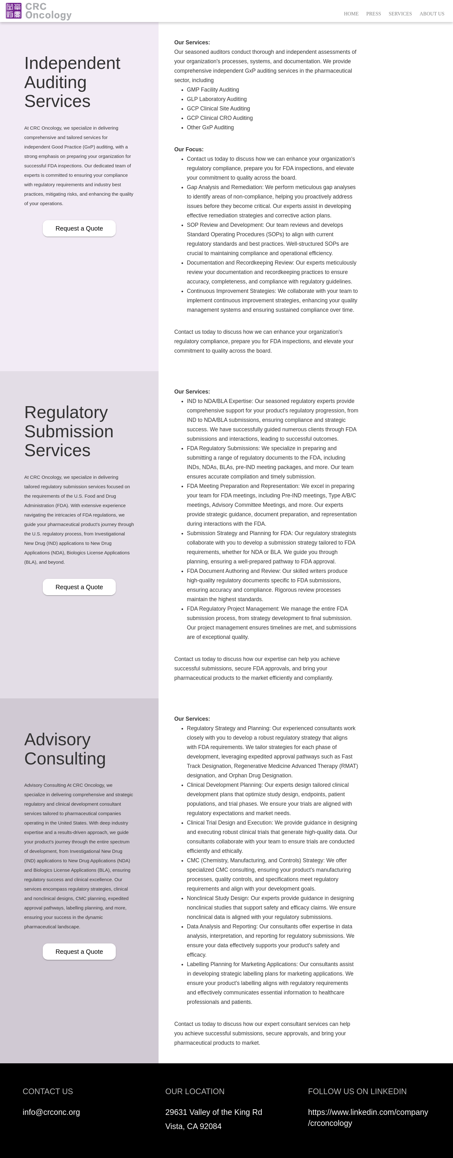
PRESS (373, 13)
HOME (351, 13)
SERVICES (400, 13)
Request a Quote (79, 228)
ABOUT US (432, 13)
